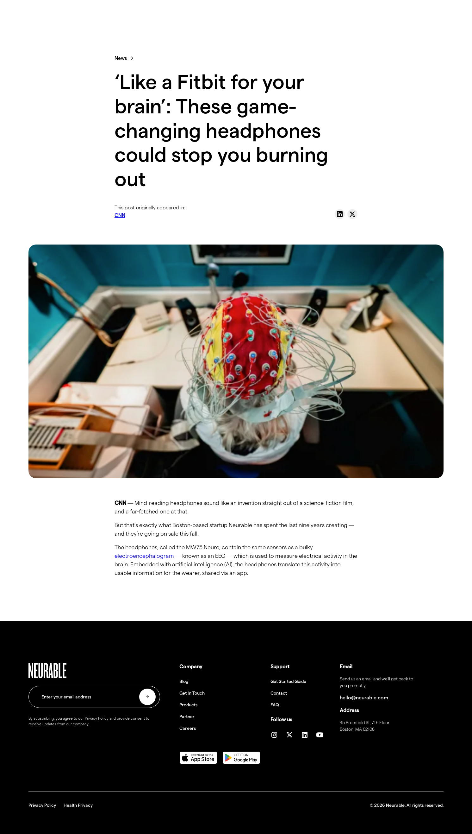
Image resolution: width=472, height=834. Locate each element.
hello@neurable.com (364, 697)
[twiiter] (289, 735)
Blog (183, 681)
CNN (120, 215)
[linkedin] (304, 735)
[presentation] (76, 747)
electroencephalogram (144, 556)
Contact (278, 693)
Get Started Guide (288, 681)
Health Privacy (78, 805)
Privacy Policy (42, 805)
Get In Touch (192, 693)
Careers (187, 728)
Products (188, 704)
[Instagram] (274, 735)
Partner (187, 716)
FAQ (274, 704)
